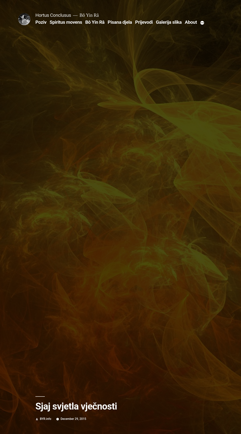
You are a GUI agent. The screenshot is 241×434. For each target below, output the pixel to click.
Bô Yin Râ (94, 22)
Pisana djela (120, 22)
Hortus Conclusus (53, 15)
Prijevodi (144, 22)
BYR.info (45, 419)
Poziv (41, 22)
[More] (202, 23)
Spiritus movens (66, 22)
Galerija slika (169, 22)
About (191, 22)
